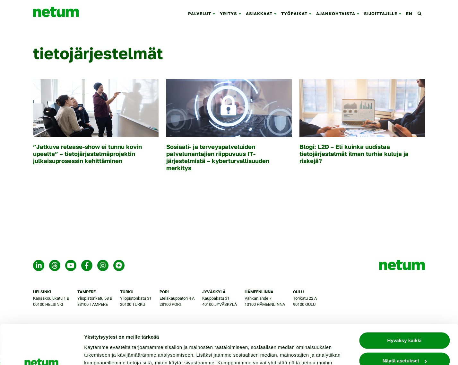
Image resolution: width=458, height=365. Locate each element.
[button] (215, 13)
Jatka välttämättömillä (404, 345)
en (409, 13)
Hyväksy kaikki (404, 304)
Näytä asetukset (102, 352)
